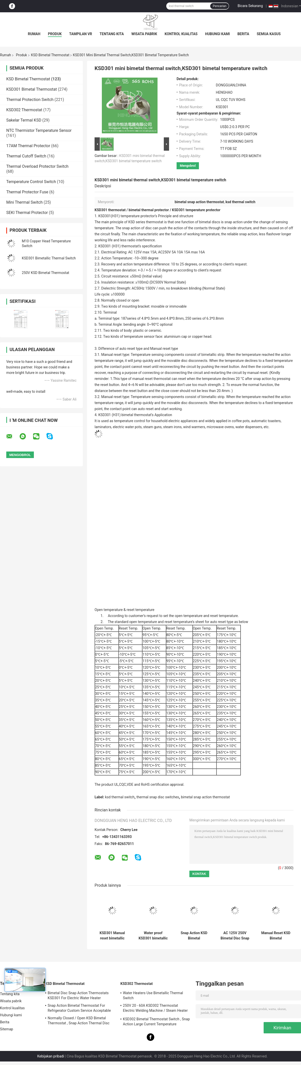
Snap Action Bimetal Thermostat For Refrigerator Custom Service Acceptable (79, 1008)
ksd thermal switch (120, 797)
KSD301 (104, 246)
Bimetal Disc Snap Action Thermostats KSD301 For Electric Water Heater (78, 995)
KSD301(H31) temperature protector (126, 216)
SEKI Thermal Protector (27, 212)
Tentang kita (112, 34)
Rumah (34, 34)
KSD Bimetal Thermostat (50, 55)
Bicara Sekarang (250, 6)
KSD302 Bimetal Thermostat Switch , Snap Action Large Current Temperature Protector (156, 1022)
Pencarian (219, 6)
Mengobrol (188, 165)
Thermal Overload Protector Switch (37, 166)
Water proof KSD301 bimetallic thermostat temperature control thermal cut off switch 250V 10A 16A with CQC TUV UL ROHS (153, 935)
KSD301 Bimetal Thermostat (31, 89)
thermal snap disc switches (157, 797)
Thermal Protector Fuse (27, 192)
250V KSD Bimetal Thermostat (45, 273)
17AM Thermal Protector (28, 145)
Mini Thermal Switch (24, 202)
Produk (55, 34)
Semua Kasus (269, 34)
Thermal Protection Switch (29, 99)
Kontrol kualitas (181, 34)
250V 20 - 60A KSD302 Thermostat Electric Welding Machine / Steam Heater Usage (155, 1008)
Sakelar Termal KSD (23, 120)
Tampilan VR (80, 34)
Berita (243, 34)
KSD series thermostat (145, 222)
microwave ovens (220, 427)
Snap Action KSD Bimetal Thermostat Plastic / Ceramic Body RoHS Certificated (194, 935)
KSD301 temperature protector (196, 210)
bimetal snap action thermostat (205, 797)
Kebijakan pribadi (50, 1056)
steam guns (152, 427)
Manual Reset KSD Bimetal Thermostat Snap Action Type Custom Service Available (275, 935)
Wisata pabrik (144, 34)
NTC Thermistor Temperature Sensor (38, 130)
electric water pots (127, 427)
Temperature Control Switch (31, 181)
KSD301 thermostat (110, 210)
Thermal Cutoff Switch (26, 156)
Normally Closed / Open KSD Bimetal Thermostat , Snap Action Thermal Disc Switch (78, 1021)
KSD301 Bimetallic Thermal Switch (49, 258)
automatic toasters (266, 421)
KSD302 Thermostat (24, 109)
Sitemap (6, 1029)
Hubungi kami (217, 34)
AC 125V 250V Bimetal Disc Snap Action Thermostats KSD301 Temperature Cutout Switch (234, 935)
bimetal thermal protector (149, 210)
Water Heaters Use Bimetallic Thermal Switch (153, 995)
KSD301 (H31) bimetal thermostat (124, 415)
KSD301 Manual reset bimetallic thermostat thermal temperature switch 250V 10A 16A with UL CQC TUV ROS (112, 935)
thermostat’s (131, 246)
